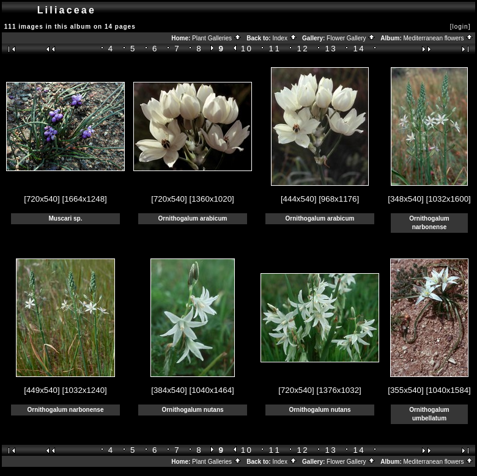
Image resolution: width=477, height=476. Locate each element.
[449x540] (42, 390)
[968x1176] (339, 198)
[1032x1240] (84, 390)
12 (303, 48)
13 (331, 48)
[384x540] (169, 390)
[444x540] (299, 198)
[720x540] (42, 198)
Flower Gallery (351, 38)
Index (284, 38)
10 (247, 48)
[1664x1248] (84, 198)
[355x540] (406, 390)
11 (275, 48)
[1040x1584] (448, 390)
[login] (460, 26)
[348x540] (406, 198)
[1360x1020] (211, 198)
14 (359, 48)
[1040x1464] (211, 390)
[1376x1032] (338, 390)
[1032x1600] (448, 198)
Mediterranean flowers (439, 38)
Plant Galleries (217, 38)
